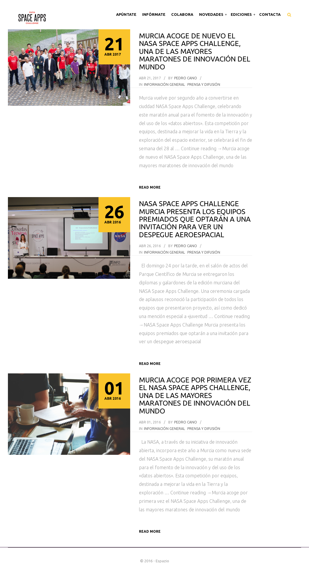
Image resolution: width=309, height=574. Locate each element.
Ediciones (242, 14)
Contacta (270, 14)
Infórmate (153, 14)
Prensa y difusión (203, 84)
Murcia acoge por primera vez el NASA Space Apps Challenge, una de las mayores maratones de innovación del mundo (195, 395)
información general (164, 84)
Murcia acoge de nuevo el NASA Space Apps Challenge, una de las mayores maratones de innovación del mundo (194, 51)
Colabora (182, 14)
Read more (150, 187)
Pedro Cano (185, 78)
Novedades (211, 14)
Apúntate (126, 14)
